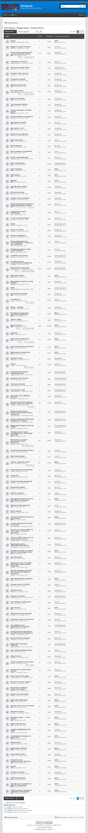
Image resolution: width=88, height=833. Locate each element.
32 (30, 271)
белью (12, 252)
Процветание (16, 742)
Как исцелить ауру (18, 390)
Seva (12, 534)
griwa (12, 147)
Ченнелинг (15, 475)
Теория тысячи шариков (20, 198)
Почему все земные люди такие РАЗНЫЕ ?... (21, 249)
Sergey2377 (58, 67)
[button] (83, 31)
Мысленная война (18, 456)
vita (56, 505)
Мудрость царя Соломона (21, 47)
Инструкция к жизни (18, 122)
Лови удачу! (15, 175)
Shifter (12, 672)
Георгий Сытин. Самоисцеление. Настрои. (21, 760)
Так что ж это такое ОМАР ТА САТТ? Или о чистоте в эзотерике (22, 531)
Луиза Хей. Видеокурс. (19, 700)
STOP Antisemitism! (18, 778)
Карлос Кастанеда (18, 98)
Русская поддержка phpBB (44, 827)
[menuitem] (14, 15)
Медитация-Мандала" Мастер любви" (22, 426)
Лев (12, 153)
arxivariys (57, 432)
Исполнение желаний (19, 293)
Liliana (56, 662)
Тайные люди (16, 319)
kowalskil (13, 264)
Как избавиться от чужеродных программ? (20, 625)
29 (22, 271)
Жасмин (13, 42)
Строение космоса (18, 384)
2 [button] (80, 32)
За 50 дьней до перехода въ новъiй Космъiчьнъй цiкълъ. (22, 632)
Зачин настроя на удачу (20, 676)
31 (27, 271)
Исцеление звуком (18, 487)
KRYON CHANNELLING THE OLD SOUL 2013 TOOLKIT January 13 (21, 572)
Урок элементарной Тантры (21, 650)
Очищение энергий (18, 79)
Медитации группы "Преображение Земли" (20, 544)
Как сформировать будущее (22, 578)
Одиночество (16, 656)
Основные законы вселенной (22, 619)
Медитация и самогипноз (20, 352)
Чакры (13, 224)
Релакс (13, 766)
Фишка (57, 557)
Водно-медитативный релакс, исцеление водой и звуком (22, 204)
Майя (13, 288)
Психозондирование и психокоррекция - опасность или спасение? (22, 242)
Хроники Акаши (17, 358)
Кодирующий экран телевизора (18, 212)
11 (30, 328)
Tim (12, 379)
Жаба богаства (16, 590)
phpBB (40, 825)
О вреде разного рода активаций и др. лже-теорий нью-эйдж (21, 433)
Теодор (13, 471)
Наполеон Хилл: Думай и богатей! (20, 396)
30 (25, 271)
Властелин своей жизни (20, 339)
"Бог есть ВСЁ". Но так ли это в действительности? (22, 538)
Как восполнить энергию (20, 638)
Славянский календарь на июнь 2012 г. (21, 736)
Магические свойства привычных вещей (19, 688)
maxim (12, 301)
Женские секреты (17, 711)
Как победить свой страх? (21, 602)
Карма (13, 41)
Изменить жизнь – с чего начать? (20, 718)
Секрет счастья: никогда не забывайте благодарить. (21, 790)
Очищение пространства (20, 505)
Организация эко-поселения (22, 470)
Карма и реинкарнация (19, 157)
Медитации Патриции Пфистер (19, 644)
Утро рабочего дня (18, 754)
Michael (13, 477)
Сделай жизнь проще (19, 186)
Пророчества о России (19, 378)
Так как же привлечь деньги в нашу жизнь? (22, 517)
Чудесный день (15, 63)
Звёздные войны (17, 275)
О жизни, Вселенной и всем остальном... (21, 524)
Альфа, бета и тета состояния (22, 706)
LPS (56, 41)
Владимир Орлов (60, 378)
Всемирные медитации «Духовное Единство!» (20, 313)
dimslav (13, 567)
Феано (56, 46)
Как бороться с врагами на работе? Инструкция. (21, 784)
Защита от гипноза (18, 596)
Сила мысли (15, 608)
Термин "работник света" (20, 462)
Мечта (56, 61)
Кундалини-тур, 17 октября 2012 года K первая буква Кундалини (21, 564)
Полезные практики (18, 85)
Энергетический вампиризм (21, 481)
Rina (12, 316)
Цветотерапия (16, 146)
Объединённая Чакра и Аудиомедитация (20, 372)
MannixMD (49, 823)
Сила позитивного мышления (22, 346)
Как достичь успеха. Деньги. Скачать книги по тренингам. (22, 402)
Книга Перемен (16, 169)
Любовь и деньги (17, 493)
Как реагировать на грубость (22, 116)
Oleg (12, 494)
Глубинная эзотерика (19, 62)
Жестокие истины (17, 192)
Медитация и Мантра (19, 748)
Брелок (13, 444)
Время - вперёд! (17, 307)
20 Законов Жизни (18, 772)
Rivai (12, 245)
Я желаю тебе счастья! (19, 73)
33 (33, 271)
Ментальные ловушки (19, 134)
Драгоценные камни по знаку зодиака (22, 282)
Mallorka (57, 440)
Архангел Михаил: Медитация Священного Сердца (22, 419)
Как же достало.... (17, 140)
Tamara (13, 634)
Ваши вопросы (16, 325)
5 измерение (15, 299)
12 (33, 328)
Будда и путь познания (20, 694)
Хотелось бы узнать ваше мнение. (21, 670)
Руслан (13, 113)
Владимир (14, 359)
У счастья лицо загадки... (20, 218)
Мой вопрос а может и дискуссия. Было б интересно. (19, 441)
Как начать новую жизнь (20, 67)
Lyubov (13, 457)
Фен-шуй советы (17, 91)
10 (27, 328)
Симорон (14, 333)
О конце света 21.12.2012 (20, 584)
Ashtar (13, 364)
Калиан (15, 547)
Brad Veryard (49, 822)
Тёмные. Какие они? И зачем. (22, 662)
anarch (13, 452)
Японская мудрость (18, 235)
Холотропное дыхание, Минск (22, 450)
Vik (11, 558)
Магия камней (16, 511)
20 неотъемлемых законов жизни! (21, 110)
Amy (56, 140)
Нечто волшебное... (18, 163)
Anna (56, 456)
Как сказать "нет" (17, 128)
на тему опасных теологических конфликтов (21, 262)
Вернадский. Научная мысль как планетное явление (22, 499)
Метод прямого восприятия (21, 151)
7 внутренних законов (19, 104)
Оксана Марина (59, 425)
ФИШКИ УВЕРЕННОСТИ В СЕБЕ (21, 730)
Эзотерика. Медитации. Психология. (24, 28)
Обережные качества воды (21, 613)
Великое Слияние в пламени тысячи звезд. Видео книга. (22, 551)
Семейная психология (19, 255)
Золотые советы (17, 230)
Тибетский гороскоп (18, 724)
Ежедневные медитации (20, 268)
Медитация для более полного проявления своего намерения (22, 412)
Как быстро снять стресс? (21, 682)
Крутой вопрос (16, 557)
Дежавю (14, 180)
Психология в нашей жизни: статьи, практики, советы (21, 53)
